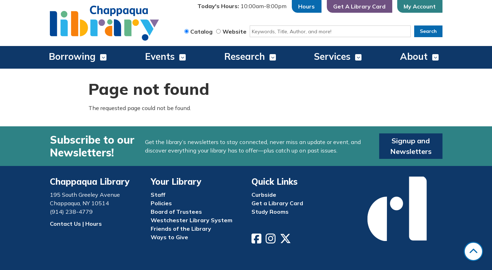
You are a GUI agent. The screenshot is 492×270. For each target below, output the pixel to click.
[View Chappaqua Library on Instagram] (271, 240)
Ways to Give (169, 237)
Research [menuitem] (244, 56)
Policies (161, 203)
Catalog (201, 31)
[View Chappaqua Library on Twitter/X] (286, 240)
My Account (420, 6)
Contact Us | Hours (76, 223)
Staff (158, 194)
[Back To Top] (473, 251)
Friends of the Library (181, 228)
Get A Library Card (359, 6)
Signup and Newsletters (411, 146)
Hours (306, 6)
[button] (242, 6)
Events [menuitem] (160, 56)
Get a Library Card (277, 203)
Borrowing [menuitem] (72, 56)
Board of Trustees (176, 211)
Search (428, 31)
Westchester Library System (191, 220)
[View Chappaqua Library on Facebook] (257, 240)
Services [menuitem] (332, 56)
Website (234, 31)
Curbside (263, 194)
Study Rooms (270, 211)
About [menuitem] (414, 56)
